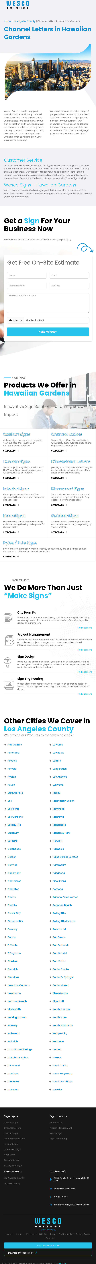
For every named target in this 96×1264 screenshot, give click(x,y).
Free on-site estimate (48, 1245)
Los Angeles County (24, 21)
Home (7, 21)
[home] (19, 5)
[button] (3, 5)
